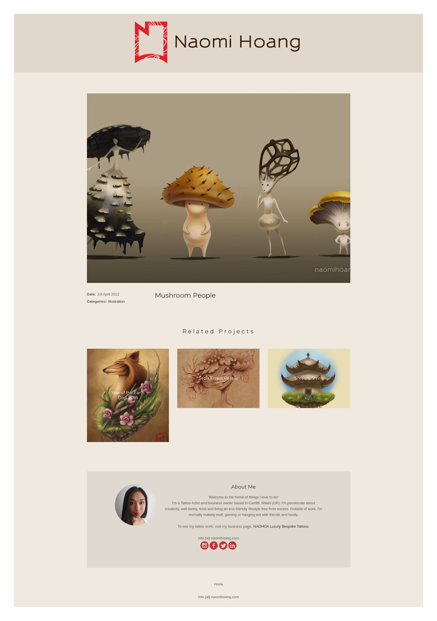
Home (218, 584)
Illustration (116, 301)
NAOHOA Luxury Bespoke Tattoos (281, 526)
